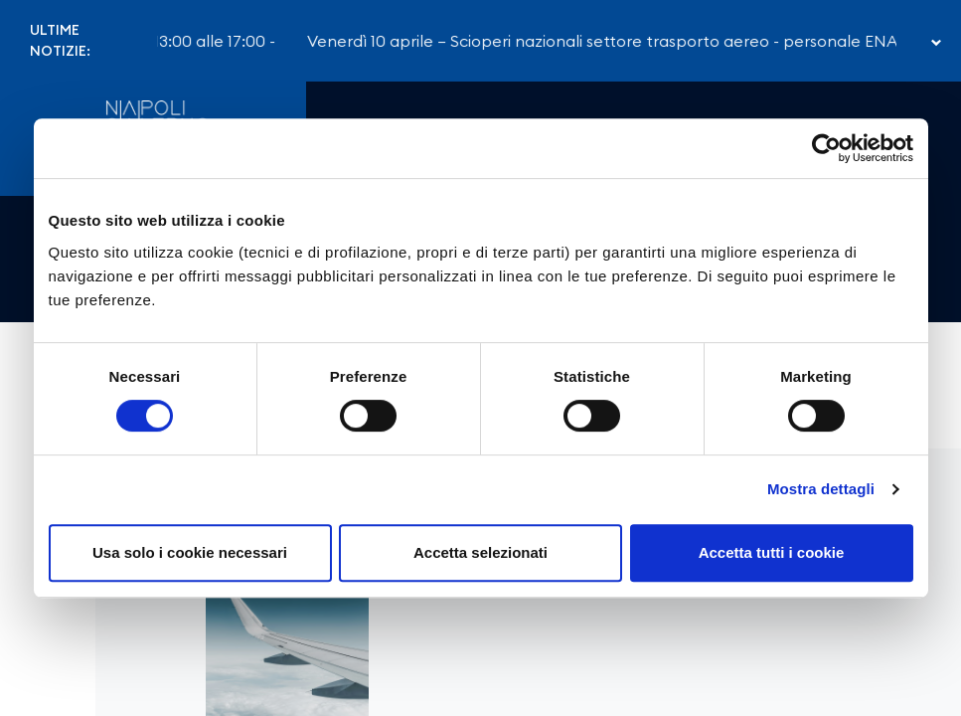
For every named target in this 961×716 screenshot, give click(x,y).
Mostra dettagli (821, 488)
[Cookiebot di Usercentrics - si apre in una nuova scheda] (826, 148)
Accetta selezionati (480, 552)
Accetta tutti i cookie (772, 552)
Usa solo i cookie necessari (189, 552)
